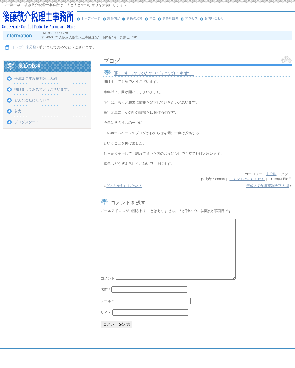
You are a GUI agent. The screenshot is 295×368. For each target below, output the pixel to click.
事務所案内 (170, 18)
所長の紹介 (135, 18)
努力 (18, 111)
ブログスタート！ (28, 122)
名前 (105, 290)
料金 (152, 18)
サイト (106, 312)
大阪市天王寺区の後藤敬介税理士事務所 (38, 20)
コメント (108, 278)
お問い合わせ (214, 18)
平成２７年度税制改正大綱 (267, 186)
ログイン (279, 362)
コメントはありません (247, 179)
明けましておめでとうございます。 (154, 73)
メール (107, 301)
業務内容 (113, 18)
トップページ (91, 18)
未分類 (271, 174)
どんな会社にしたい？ (124, 186)
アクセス (191, 18)
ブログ (111, 61)
